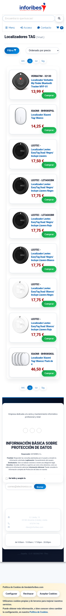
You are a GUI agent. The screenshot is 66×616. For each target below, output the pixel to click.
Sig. (43, 61)
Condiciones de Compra (18, 502)
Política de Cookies (39, 612)
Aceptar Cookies (48, 593)
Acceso (26, 27)
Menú (10, 27)
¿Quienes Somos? (17, 505)
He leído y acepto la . (27, 478)
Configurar (11, 593)
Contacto (44, 27)
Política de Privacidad (35, 478)
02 (36, 61)
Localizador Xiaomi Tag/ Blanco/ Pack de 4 (42, 361)
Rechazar (28, 593)
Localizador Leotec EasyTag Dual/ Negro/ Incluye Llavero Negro (42, 187)
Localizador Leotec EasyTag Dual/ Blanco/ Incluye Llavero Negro (42, 291)
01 (30, 61)
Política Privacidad (18, 499)
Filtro (12, 50)
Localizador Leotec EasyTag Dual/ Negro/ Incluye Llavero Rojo (42, 222)
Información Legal (48, 495)
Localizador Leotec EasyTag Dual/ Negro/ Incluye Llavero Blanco (42, 257)
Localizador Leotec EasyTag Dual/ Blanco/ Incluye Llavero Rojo (42, 326)
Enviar (40, 487)
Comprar (48, 95)
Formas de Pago (48, 502)
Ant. (23, 61)
